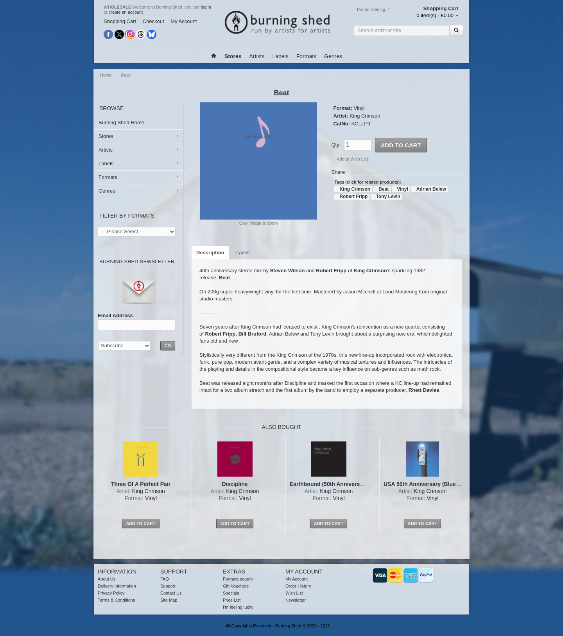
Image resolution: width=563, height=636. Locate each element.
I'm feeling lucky (238, 607)
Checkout (153, 21)
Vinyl (358, 108)
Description (210, 252)
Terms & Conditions (116, 600)
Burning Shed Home (121, 122)
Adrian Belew (431, 189)
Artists (257, 56)
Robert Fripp (353, 196)
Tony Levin (388, 196)
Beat (125, 75)
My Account (183, 21)
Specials (231, 593)
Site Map (168, 600)
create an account (126, 12)
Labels (280, 56)
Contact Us (170, 593)
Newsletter (295, 600)
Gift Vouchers (236, 586)
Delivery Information (117, 586)
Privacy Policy (111, 593)
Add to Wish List (352, 159)
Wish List (294, 593)
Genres (333, 56)
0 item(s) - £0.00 (435, 15)
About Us (106, 579)
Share (338, 172)
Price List (231, 600)
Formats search (238, 579)
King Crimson (365, 116)
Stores (106, 136)
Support (168, 586)
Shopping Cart (120, 21)
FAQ (164, 579)
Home (105, 75)
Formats (306, 56)
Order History (298, 586)
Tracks (242, 252)
